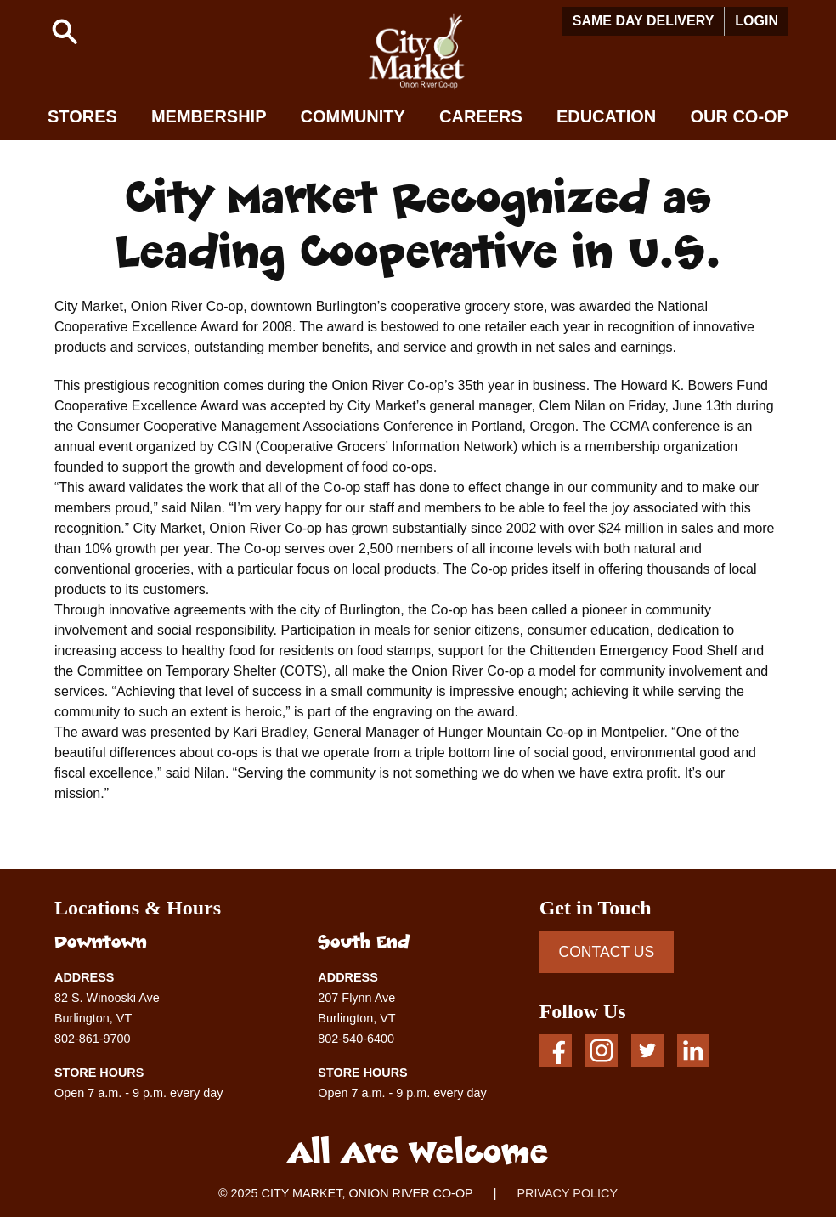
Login (756, 21)
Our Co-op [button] (739, 116)
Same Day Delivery (644, 21)
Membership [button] (209, 116)
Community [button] (353, 116)
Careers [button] (480, 116)
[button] (65, 31)
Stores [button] (82, 116)
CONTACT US (606, 951)
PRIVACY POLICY (567, 1193)
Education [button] (606, 116)
